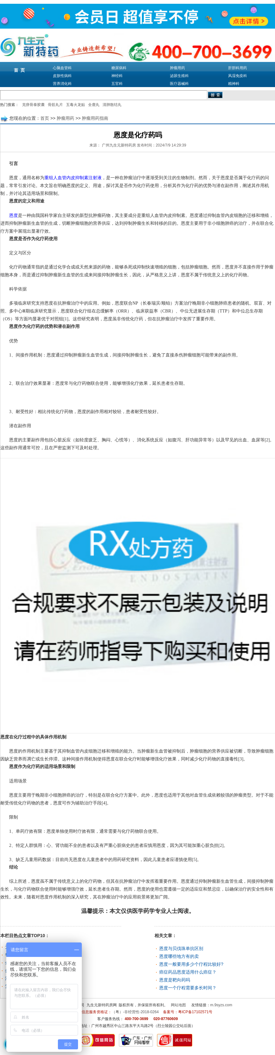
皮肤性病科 (62, 76)
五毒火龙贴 (75, 104)
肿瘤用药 (177, 68)
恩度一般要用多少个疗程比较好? (191, 964)
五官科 (117, 83)
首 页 (19, 70)
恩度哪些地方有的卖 (179, 956)
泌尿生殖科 (179, 76)
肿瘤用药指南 (95, 118)
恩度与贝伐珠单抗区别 (181, 948)
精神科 (233, 83)
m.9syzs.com (221, 1005)
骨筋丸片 (55, 104)
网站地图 (178, 1005)
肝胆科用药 (237, 68)
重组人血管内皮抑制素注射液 (73, 177)
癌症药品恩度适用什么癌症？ (187, 972)
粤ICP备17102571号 (195, 1012)
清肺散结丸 (112, 104)
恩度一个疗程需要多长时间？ (187, 987)
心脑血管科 (62, 68)
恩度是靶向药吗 (174, 979)
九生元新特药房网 (102, 1005)
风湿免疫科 (237, 76)
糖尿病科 (118, 68)
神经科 (117, 76)
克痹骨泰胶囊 (33, 104)
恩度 (11, 215)
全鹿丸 (93, 104)
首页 (44, 118)
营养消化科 (62, 83)
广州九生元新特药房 (119, 145)
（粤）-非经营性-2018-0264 (135, 1012)
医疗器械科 (179, 83)
